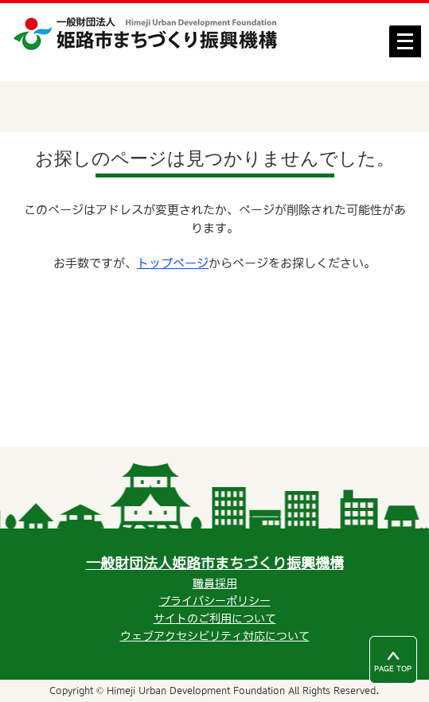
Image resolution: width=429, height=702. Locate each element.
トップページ (173, 263)
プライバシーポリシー (215, 600)
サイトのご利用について (215, 618)
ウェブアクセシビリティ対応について (215, 636)
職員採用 (215, 583)
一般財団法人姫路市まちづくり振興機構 (215, 563)
